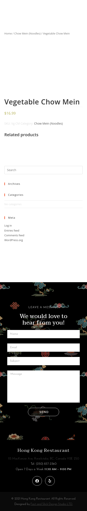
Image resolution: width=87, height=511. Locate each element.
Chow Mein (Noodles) (27, 33)
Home (8, 33)
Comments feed (14, 235)
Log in (8, 225)
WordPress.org (13, 240)
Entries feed (11, 230)
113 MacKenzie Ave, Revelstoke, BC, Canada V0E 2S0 (43, 458)
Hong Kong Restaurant (44, 450)
